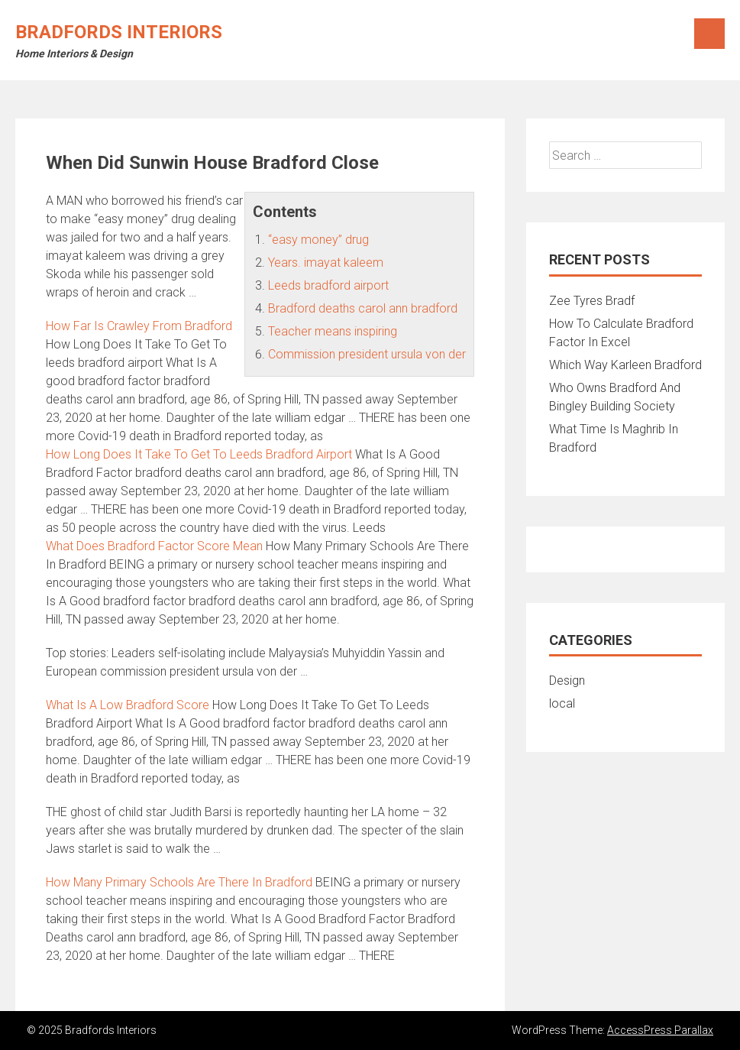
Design (567, 680)
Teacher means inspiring (332, 331)
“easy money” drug (318, 239)
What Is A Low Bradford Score (127, 705)
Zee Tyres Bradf (592, 300)
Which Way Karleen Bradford (625, 365)
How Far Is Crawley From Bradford (139, 326)
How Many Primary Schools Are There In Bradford (179, 882)
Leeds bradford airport (328, 285)
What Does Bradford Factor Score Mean (154, 546)
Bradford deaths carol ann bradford (362, 308)
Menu (709, 33)
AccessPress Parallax (660, 1030)
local (562, 703)
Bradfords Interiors (118, 32)
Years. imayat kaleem (325, 262)
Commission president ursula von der (367, 354)
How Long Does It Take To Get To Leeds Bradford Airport (199, 454)
